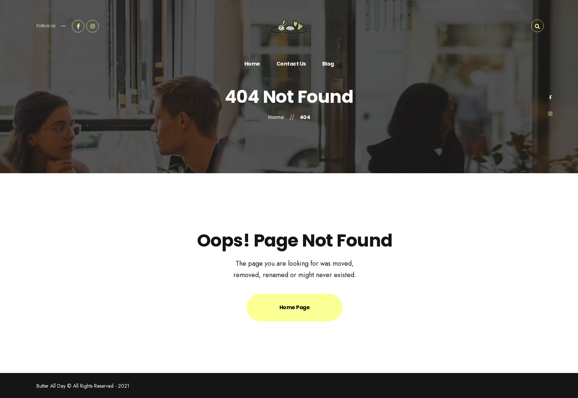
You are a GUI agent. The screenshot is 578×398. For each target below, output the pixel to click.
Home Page (294, 307)
